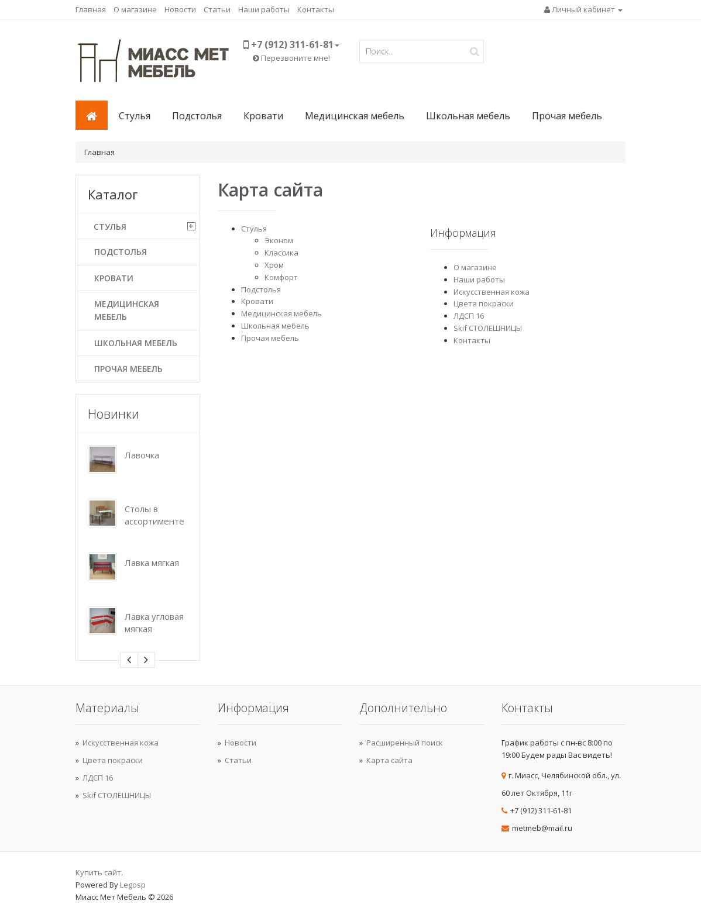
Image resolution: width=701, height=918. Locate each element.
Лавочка (142, 455)
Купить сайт (98, 872)
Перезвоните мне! (291, 58)
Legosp (133, 884)
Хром (274, 265)
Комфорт (281, 277)
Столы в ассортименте (154, 515)
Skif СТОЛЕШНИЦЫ (487, 328)
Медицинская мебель (354, 115)
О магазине (135, 9)
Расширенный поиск (404, 742)
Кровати (263, 115)
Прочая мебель (567, 115)
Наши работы (264, 9)
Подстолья (197, 115)
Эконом (278, 240)
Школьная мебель (468, 115)
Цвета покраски (483, 303)
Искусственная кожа (491, 292)
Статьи (217, 9)
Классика (281, 252)
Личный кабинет (583, 9)
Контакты (315, 9)
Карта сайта (389, 760)
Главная (90, 9)
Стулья (134, 115)
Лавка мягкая (152, 562)
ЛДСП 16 (468, 315)
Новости (180, 9)
